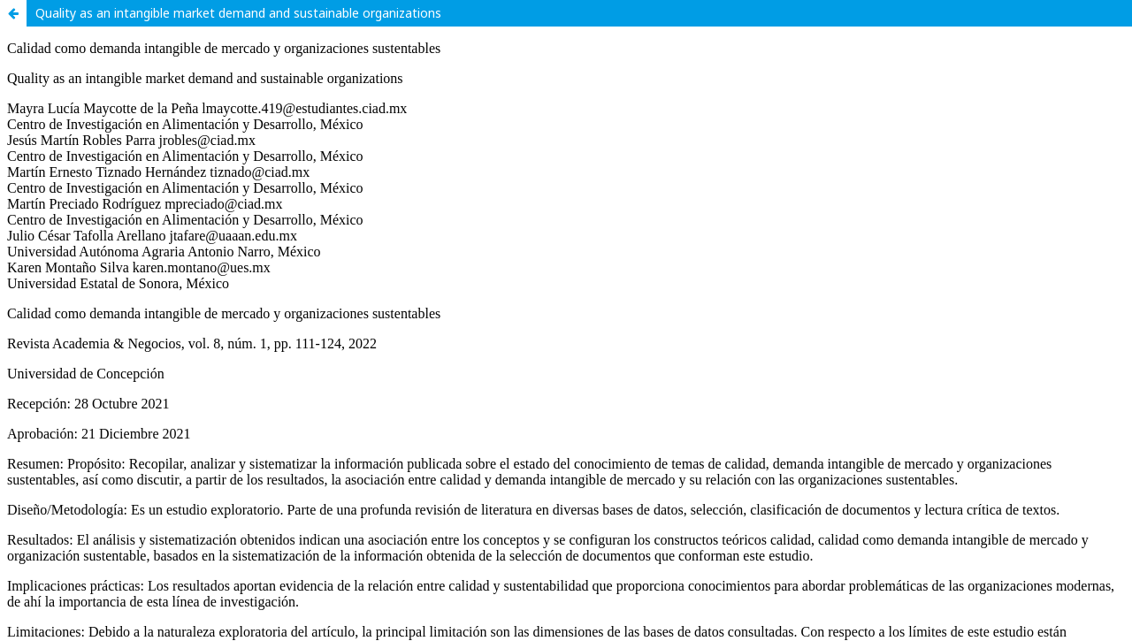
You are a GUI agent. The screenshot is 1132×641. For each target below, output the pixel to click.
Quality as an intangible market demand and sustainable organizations (238, 12)
